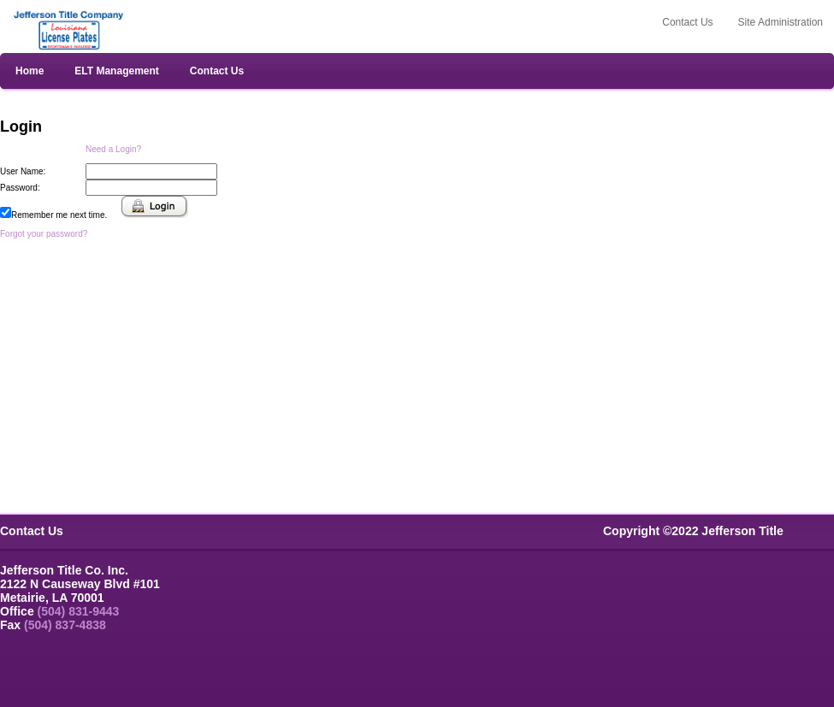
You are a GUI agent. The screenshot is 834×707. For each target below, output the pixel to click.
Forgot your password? (43, 234)
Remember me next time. (59, 215)
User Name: (22, 171)
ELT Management (116, 71)
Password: (20, 187)
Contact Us (217, 71)
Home (29, 71)
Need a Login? (113, 149)
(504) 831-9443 (79, 611)
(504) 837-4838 (65, 625)
